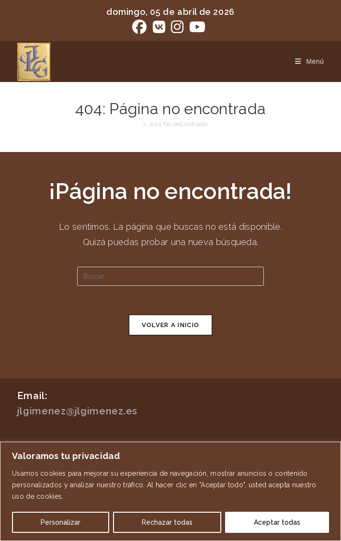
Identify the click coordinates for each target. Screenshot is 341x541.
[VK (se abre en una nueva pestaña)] (159, 27)
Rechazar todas (167, 522)
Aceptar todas (277, 522)
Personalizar (60, 522)
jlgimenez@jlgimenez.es (77, 411)
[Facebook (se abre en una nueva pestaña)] (140, 27)
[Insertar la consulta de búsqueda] (170, 276)
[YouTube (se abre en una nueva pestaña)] (197, 27)
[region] (170, 491)
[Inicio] (137, 124)
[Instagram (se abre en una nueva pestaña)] (177, 27)
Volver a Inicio (171, 325)
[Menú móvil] (306, 61)
